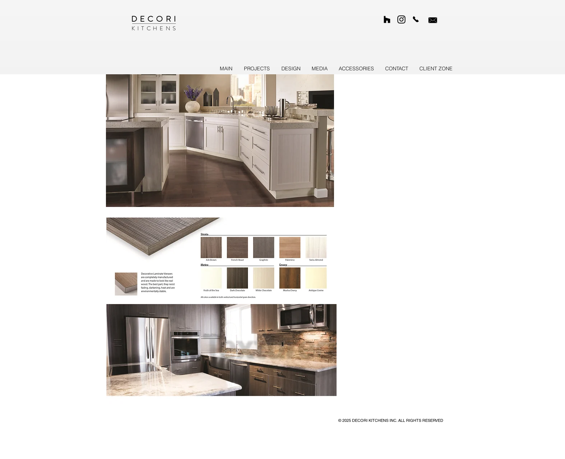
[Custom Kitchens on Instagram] (401, 19)
